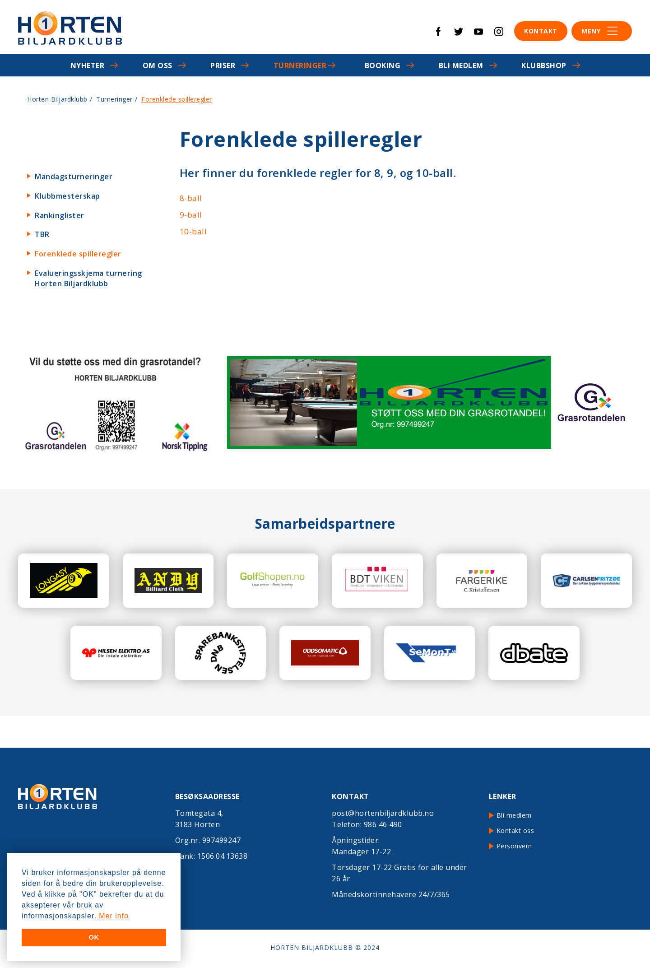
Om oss (157, 65)
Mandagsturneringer (73, 177)
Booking (383, 65)
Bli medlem (461, 65)
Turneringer (300, 65)
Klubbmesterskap (67, 196)
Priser (222, 65)
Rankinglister (59, 215)
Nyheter (87, 65)
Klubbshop (543, 65)
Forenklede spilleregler (78, 254)
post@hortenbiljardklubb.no (383, 813)
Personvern (514, 846)
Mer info (114, 916)
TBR (42, 234)
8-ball (191, 198)
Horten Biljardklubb (57, 99)
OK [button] (94, 937)
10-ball (193, 231)
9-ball (191, 214)
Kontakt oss (515, 830)
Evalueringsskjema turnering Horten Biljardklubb (88, 278)
